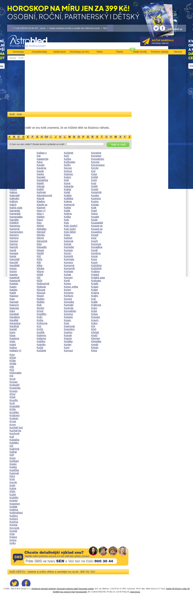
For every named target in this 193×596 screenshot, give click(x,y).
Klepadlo (42, 247)
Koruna (95, 162)
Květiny (14, 515)
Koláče (68, 195)
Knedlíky (41, 314)
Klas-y (40, 213)
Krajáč (94, 283)
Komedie (69, 247)
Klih (39, 262)
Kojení (67, 177)
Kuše (12, 485)
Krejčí (94, 335)
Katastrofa (42, 159)
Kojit (66, 180)
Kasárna (14, 338)
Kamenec (15, 225)
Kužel (13, 494)
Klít (38, 277)
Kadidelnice (16, 180)
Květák (13, 506)
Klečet (40, 225)
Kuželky (14, 497)
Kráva (94, 314)
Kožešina (96, 265)
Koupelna (96, 232)
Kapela (13, 274)
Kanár (13, 256)
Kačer (13, 168)
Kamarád (15, 210)
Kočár (40, 347)
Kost (93, 183)
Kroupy (14, 391)
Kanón (13, 271)
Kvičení (14, 518)
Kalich (13, 204)
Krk (11, 375)
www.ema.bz (135, 592)
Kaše (12, 341)
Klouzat (41, 289)
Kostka (95, 195)
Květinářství (16, 512)
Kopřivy (68, 332)
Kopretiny (69, 329)
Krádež (95, 274)
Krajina (95, 292)
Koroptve (96, 152)
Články (119, 51)
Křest (94, 350)
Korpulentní (97, 159)
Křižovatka (15, 372)
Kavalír (41, 165)
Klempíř (41, 232)
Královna (96, 304)
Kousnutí (96, 244)
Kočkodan (69, 162)
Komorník (69, 268)
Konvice (68, 314)
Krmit (13, 378)
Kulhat (13, 451)
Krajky (94, 295)
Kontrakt (68, 304)
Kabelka (14, 165)
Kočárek (41, 350)
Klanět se (42, 204)
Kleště (40, 253)
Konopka (69, 301)
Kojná (67, 183)
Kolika (67, 216)
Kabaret (14, 152)
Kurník (13, 482)
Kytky (13, 543)
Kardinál (14, 326)
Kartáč (13, 329)
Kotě (93, 207)
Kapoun (14, 295)
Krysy (13, 424)
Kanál (13, 250)
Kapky (13, 286)
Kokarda (68, 186)
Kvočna (14, 521)
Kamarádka (16, 216)
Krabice (95, 271)
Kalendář (15, 195)
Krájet (94, 289)
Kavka (40, 174)
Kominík (68, 256)
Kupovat (14, 473)
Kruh (12, 403)
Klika (39, 265)
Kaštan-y (42, 152)
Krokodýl (14, 384)
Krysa (13, 421)
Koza (94, 259)
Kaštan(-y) (15, 350)
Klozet (40, 295)
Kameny (14, 235)
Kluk (39, 304)
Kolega (68, 201)
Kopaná (68, 317)
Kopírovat (69, 326)
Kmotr (40, 311)
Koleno (68, 213)
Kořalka (68, 341)
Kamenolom (16, 232)
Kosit (94, 180)
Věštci (99, 51)
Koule (94, 219)
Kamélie (14, 219)
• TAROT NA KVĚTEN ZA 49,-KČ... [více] (26, 28)
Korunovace (98, 165)
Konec (67, 283)
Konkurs (68, 295)
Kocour (68, 168)
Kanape (14, 253)
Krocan (14, 381)
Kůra (12, 476)
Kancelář (15, 259)
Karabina (15, 317)
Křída (13, 360)
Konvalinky (70, 311)
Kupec (13, 464)
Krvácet (14, 418)
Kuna (13, 458)
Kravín (95, 320)
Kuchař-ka (15, 430)
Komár (67, 244)
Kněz (40, 317)
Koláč (67, 192)
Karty (13, 332)
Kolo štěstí (70, 232)
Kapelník (14, 277)
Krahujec (96, 280)
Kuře (12, 479)
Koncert (68, 277)
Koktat (67, 189)
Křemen (95, 338)
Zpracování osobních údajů (67, 589)
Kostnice (96, 198)
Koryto (95, 168)
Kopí (66, 323)
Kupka (13, 467)
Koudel (95, 216)
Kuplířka (14, 470)
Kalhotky (14, 198)
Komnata (69, 259)
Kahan (13, 186)
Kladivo (41, 201)
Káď (12, 174)
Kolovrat (68, 241)
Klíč (39, 256)
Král (93, 298)
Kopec (67, 320)
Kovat (94, 256)
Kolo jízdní (70, 229)
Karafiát (14, 320)
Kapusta (14, 308)
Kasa (12, 335)
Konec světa (71, 286)
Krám (94, 308)
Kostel (94, 189)
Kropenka (15, 387)
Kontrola (68, 308)
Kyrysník (14, 528)
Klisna (40, 271)
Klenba (41, 235)
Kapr (12, 298)
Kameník (15, 229)
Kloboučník (43, 283)
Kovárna (96, 253)
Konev (67, 289)
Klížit (39, 280)
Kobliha (41, 341)
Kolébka (68, 198)
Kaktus (13, 192)
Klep (39, 244)
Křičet (13, 357)
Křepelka (96, 341)
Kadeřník (15, 177)
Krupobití (15, 406)
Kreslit (94, 344)
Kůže (12, 491)
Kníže (40, 329)
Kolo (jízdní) (71, 225)
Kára (12, 311)
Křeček (95, 332)
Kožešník (96, 268)
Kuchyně (14, 433)
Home (12, 57)
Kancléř (14, 262)
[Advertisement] (69, 86)
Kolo (66, 219)
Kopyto (68, 338)
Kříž (12, 369)
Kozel (94, 262)
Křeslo (94, 347)
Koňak (67, 274)
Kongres (68, 292)
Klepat (40, 250)
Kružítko (14, 412)
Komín (67, 253)
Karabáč (14, 314)
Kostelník (96, 192)
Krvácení (15, 415)
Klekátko (41, 229)
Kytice (13, 540)
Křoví (13, 394)
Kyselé (13, 531)
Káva (40, 162)
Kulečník (14, 448)
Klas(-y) (41, 210)
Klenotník (42, 241)
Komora (68, 262)
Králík (94, 301)
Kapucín (14, 304)
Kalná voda (16, 207)
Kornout (68, 350)
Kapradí (14, 301)
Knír (39, 326)
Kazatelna (42, 180)
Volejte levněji (140, 51)
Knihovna (42, 323)
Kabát (13, 159)
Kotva (94, 213)
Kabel (13, 162)
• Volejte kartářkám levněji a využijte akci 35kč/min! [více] (73, 28)
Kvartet (14, 500)
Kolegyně (69, 204)
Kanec (13, 268)
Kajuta (13, 189)
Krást (94, 311)
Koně (67, 280)
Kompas (68, 271)
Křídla (13, 363)
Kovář (94, 250)
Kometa (68, 250)
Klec (39, 222)
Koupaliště (97, 222)
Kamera (14, 237)
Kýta (12, 534)
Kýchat (13, 524)
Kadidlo (14, 183)
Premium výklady (159, 51)
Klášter (41, 216)
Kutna (13, 488)
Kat (39, 155)
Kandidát (15, 265)
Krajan (95, 286)
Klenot (40, 237)
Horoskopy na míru (79, 51)
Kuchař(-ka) (16, 427)
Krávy (94, 323)
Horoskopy (18, 51)
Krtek (13, 397)
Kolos (67, 235)
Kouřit (94, 241)
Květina (14, 509)
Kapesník (15, 280)
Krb (93, 326)
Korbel (67, 344)
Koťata (95, 204)
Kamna (14, 244)
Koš (93, 171)
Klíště (40, 274)
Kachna (14, 171)
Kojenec (68, 174)
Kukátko (14, 442)
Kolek (67, 210)
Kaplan (13, 289)
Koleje (67, 207)
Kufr (12, 436)
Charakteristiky (39, 51)
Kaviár (40, 171)
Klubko (40, 298)
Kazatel (41, 177)
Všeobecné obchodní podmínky (43, 589)
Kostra (95, 201)
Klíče (39, 259)
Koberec (41, 335)
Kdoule (41, 186)
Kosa (94, 174)
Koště (94, 186)
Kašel (13, 344)
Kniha (40, 320)
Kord (66, 347)
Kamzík (14, 247)
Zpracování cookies (86, 589)
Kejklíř (40, 189)
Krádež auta (98, 277)
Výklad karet (59, 51)
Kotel (94, 210)
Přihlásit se (176, 29)
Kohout (68, 171)
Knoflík (40, 332)
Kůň (12, 454)
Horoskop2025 (81, 592)
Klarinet (41, 207)
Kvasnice (15, 503)
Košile (94, 177)
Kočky (67, 165)
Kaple (13, 292)
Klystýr (40, 308)
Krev (12, 354)
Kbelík (40, 183)
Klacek (40, 198)
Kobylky (41, 344)
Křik (12, 366)
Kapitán (14, 283)
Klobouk (41, 286)
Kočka (67, 159)
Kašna (13, 347)
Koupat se (97, 225)
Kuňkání (14, 461)
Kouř (93, 237)
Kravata (95, 317)
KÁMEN (14, 222)
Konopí (68, 298)
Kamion (14, 241)
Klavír (40, 219)
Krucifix (14, 400)
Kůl (11, 445)
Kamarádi (15, 213)
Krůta (13, 409)
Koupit (94, 235)
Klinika (40, 268)
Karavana (15, 323)
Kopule (68, 335)
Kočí (66, 155)
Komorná (69, 265)
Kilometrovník (44, 195)
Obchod (178, 51)
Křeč (93, 329)
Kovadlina (96, 247)
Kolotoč (68, 237)
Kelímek (41, 192)
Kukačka (14, 439)
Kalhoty (14, 201)
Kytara (13, 537)
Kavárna (41, 168)
